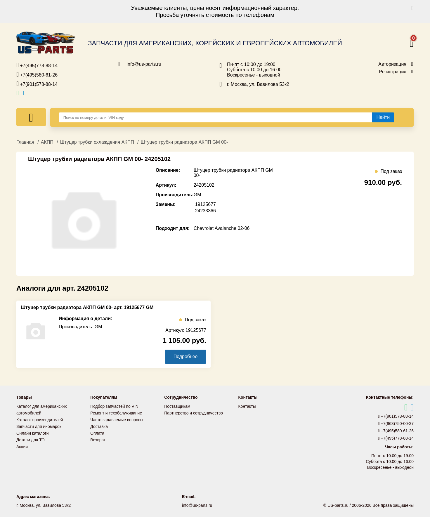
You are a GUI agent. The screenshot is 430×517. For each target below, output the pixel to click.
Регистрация (392, 72)
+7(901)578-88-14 (37, 84)
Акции (22, 445)
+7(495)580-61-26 (37, 74)
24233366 (205, 210)
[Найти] (383, 117)
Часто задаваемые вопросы (116, 419)
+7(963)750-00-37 (396, 423)
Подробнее (185, 356)
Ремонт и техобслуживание (116, 412)
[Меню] (31, 117)
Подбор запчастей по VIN (114, 406)
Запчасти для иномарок (38, 425)
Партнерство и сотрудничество (193, 412)
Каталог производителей (39, 419)
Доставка (99, 425)
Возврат (98, 438)
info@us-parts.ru (144, 64)
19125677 (205, 204)
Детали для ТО (30, 438)
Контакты (247, 406)
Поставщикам (177, 406)
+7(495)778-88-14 (37, 65)
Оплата (97, 432)
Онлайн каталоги (32, 432)
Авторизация (392, 64)
